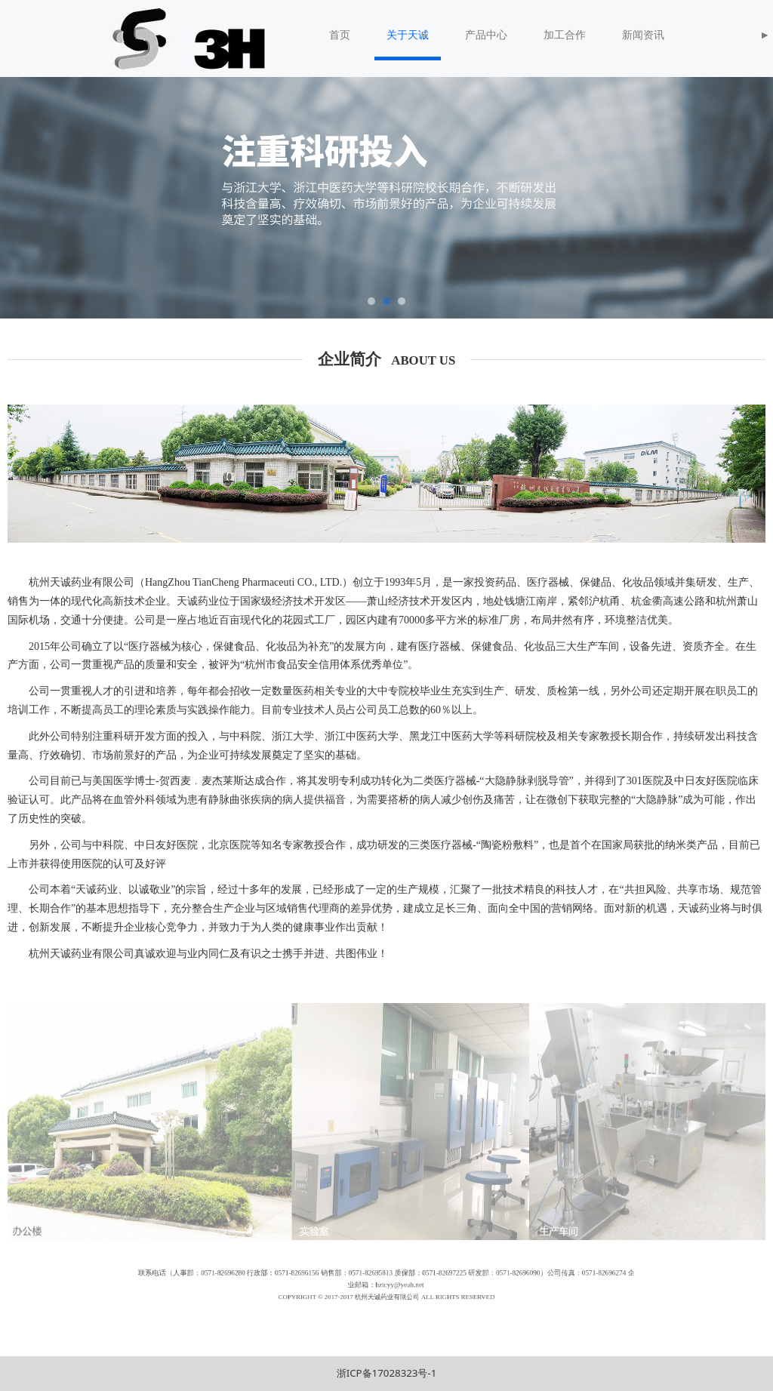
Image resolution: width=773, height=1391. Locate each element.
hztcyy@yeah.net (393, 1287)
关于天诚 (407, 35)
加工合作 (565, 35)
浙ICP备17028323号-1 (387, 1373)
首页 (339, 35)
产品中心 (486, 35)
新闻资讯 (643, 35)
